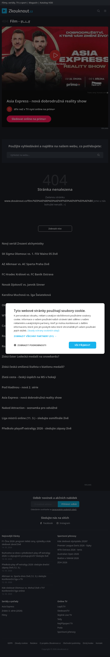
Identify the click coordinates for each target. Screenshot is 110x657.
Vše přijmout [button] (82, 345)
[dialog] (54, 328)
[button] (55, 336)
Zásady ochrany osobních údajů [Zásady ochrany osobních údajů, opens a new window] (43, 330)
